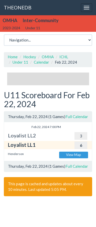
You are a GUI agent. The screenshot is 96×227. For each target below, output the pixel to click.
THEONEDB (17, 7)
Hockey (29, 56)
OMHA (48, 56)
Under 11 (20, 62)
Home (13, 56)
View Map (73, 155)
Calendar (41, 62)
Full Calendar (77, 116)
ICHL (63, 56)
